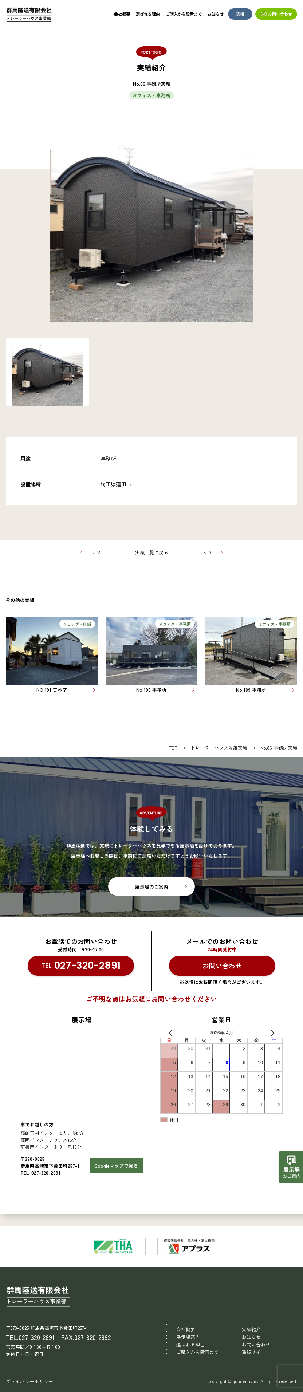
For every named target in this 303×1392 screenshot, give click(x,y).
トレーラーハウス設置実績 (218, 747)
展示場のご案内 (151, 886)
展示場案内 (188, 1336)
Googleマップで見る (116, 1165)
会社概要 (122, 14)
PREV (94, 552)
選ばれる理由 (148, 14)
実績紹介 (251, 1329)
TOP (173, 747)
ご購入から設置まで (184, 14)
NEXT (209, 552)
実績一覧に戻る (151, 552)
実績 (240, 14)
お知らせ (216, 14)
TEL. (81, 965)
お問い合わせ (280, 14)
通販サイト (253, 1352)
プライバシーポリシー (29, 1381)
